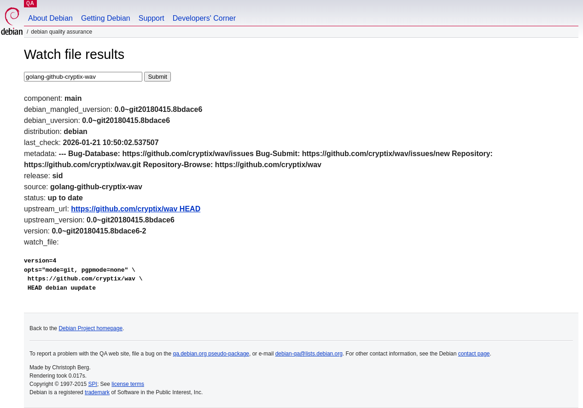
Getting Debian (105, 18)
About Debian (50, 18)
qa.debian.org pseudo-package (211, 353)
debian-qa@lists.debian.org (309, 353)
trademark (97, 392)
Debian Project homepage (90, 328)
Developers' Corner (204, 18)
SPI (92, 384)
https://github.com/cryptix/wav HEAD (135, 209)
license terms (127, 384)
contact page (474, 353)
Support (151, 18)
